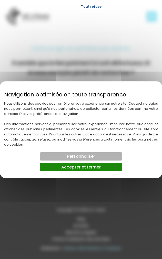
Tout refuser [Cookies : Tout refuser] (92, 6)
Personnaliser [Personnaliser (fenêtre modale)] (81, 156)
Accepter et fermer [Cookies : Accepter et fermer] (81, 167)
